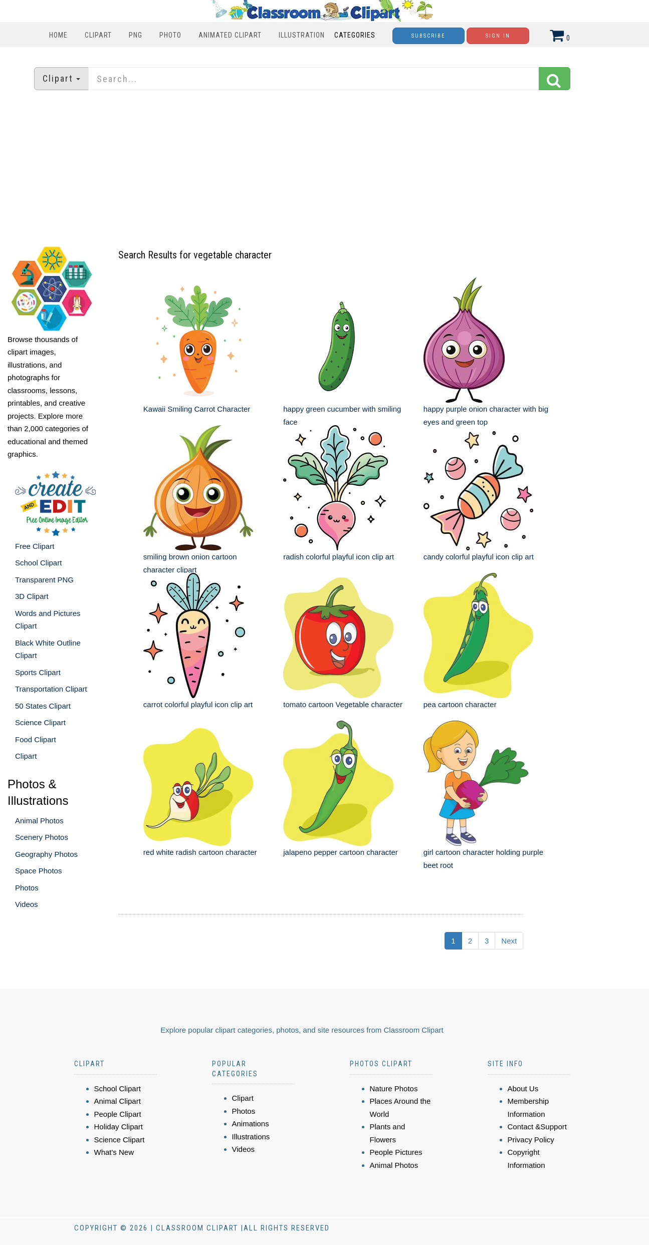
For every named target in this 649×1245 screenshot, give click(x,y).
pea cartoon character (460, 704)
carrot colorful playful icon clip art (198, 704)
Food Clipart (35, 739)
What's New (114, 1152)
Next (509, 941)
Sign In (498, 36)
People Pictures (396, 1152)
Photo (170, 35)
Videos (26, 904)
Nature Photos (394, 1088)
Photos (27, 887)
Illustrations (251, 1136)
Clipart (98, 35)
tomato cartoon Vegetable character (342, 704)
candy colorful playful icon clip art (478, 556)
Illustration (302, 35)
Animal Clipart (117, 1101)
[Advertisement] (324, 168)
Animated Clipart (230, 35)
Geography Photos (46, 854)
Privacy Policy (531, 1139)
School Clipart (38, 562)
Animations (250, 1123)
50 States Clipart (43, 706)
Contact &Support (537, 1126)
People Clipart (117, 1114)
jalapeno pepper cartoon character (340, 852)
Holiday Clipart (118, 1126)
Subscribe (428, 36)
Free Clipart (34, 546)
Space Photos (38, 870)
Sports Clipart (38, 672)
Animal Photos (39, 820)
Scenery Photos (41, 837)
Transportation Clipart (51, 689)
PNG (135, 35)
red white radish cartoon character (200, 852)
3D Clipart (32, 596)
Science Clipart (40, 722)
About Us (523, 1088)
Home (58, 35)
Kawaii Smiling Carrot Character (196, 409)
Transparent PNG (44, 579)
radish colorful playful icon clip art (338, 556)
